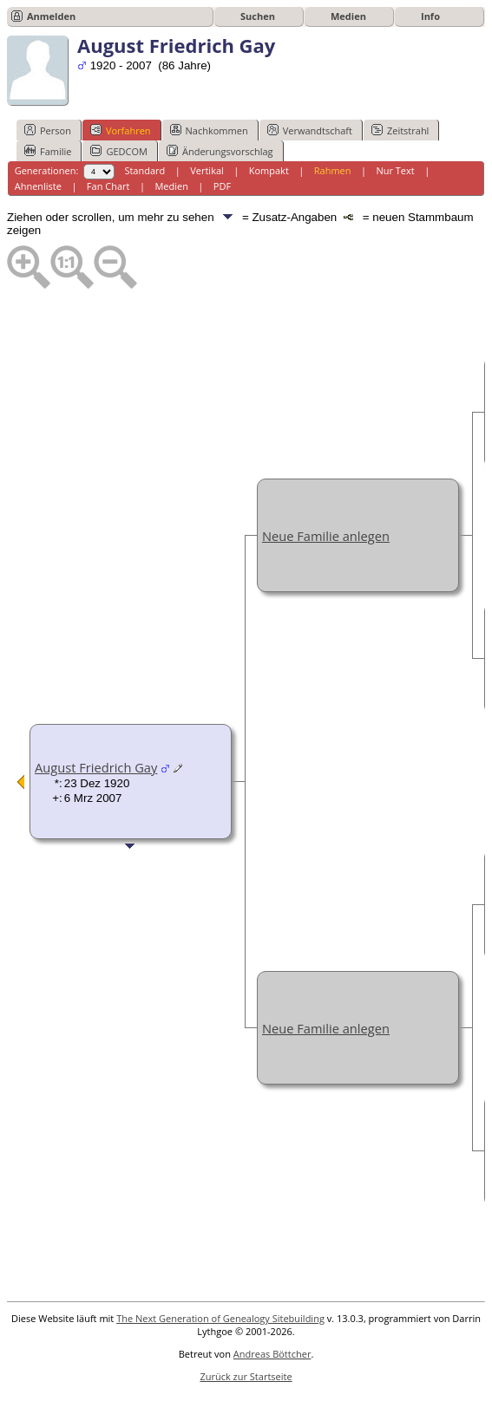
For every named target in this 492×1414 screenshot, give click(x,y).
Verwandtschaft (309, 130)
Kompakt (269, 170)
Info (430, 16)
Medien (348, 16)
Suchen (257, 16)
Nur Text (395, 170)
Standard (144, 170)
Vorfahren (120, 130)
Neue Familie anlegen (326, 535)
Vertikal (207, 170)
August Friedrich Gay (96, 767)
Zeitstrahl (400, 130)
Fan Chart (108, 185)
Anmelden (51, 16)
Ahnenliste (38, 185)
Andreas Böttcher (272, 1353)
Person (47, 130)
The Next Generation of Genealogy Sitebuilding (220, 1318)
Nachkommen (209, 130)
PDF (222, 185)
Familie (47, 151)
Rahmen (332, 170)
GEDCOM (118, 151)
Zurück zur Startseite (246, 1376)
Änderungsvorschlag (220, 151)
